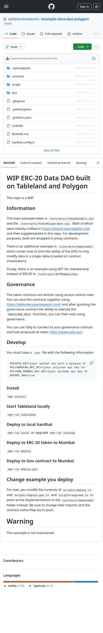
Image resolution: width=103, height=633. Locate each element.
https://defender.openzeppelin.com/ (34, 304)
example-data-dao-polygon (65, 18)
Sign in (84, 6)
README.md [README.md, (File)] (20, 134)
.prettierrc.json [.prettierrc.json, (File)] (22, 117)
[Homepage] (51, 6)
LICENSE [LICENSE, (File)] (17, 126)
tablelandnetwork (23, 18)
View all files (51, 150)
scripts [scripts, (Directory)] (16, 84)
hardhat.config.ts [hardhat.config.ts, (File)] (23, 142)
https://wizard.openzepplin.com (66, 228)
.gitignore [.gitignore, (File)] (18, 101)
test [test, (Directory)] (14, 93)
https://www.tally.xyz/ (66, 332)
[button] (92, 363)
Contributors (13, 560)
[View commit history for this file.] (93, 58)
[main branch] (14, 46)
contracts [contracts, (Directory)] (18, 76)
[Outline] (97, 162)
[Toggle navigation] (6, 6)
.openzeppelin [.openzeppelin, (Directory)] (21, 68)
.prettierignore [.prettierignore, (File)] (21, 109)
